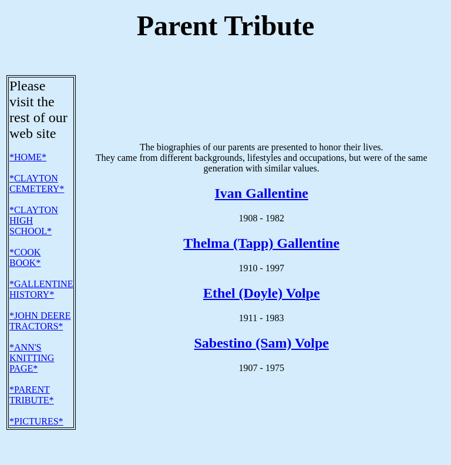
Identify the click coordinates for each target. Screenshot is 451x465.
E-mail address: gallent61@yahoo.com (64, 431)
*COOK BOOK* (25, 234)
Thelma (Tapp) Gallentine (261, 220)
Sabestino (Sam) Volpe (261, 320)
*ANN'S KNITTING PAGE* (31, 335)
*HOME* (27, 134)
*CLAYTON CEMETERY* (36, 160)
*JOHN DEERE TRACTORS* (39, 298)
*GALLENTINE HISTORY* (41, 266)
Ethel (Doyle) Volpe (261, 270)
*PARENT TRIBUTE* (31, 372)
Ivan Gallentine (261, 170)
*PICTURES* (36, 398)
